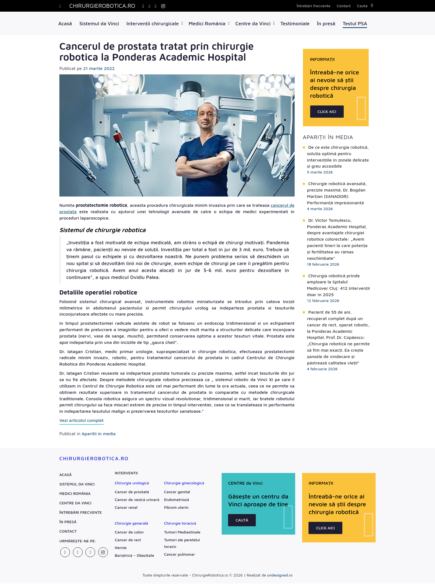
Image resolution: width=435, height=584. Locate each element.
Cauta (362, 5)
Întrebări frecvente (313, 5)
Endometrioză (176, 500)
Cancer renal (126, 507)
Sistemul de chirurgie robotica (102, 230)
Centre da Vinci (252, 23)
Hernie (121, 548)
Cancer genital (177, 492)
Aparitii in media (98, 434)
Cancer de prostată (132, 492)
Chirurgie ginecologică (184, 483)
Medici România (207, 23)
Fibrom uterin (176, 507)
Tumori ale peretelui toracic (182, 543)
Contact (344, 5)
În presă (326, 23)
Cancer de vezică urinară (137, 500)
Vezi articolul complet (81, 420)
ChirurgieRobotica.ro (94, 459)
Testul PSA (355, 23)
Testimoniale (295, 23)
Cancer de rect (128, 540)
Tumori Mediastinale (182, 532)
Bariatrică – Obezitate (134, 555)
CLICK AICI (327, 112)
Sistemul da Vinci (99, 23)
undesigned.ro (280, 575)
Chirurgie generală (131, 523)
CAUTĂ (242, 528)
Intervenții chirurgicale (153, 23)
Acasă (65, 23)
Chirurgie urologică (132, 483)
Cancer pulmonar (179, 554)
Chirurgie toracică (180, 523)
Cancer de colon (129, 532)
